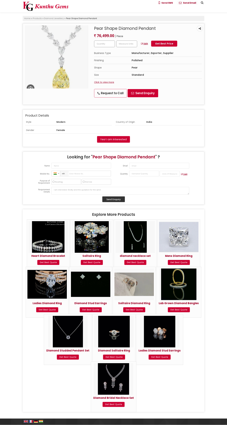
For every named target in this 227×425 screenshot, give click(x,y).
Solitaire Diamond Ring (134, 303)
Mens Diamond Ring (178, 256)
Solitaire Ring (91, 256)
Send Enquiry (143, 93)
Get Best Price (164, 43)
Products (37, 18)
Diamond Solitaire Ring (114, 350)
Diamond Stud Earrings (90, 303)
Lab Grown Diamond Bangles (179, 303)
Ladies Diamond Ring (47, 303)
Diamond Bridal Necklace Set (113, 398)
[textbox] (126, 44)
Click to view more (104, 82)
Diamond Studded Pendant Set (67, 350)
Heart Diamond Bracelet (48, 256)
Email (125, 165)
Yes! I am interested (113, 139)
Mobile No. (45, 173)
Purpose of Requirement (44, 182)
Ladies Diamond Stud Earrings (160, 350)
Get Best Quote (48, 262)
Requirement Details (44, 191)
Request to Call (110, 93)
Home (27, 18)
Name (47, 165)
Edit (144, 43)
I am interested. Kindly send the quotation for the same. (120, 191)
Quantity (124, 173)
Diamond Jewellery (54, 18)
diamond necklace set (135, 256)
